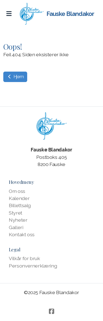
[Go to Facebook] (52, 311)
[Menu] (8, 14)
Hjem (15, 76)
